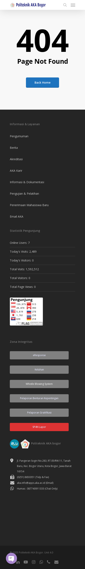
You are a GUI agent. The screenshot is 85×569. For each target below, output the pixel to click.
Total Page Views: (22, 287)
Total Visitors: (19, 278)
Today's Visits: (19, 251)
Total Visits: (18, 269)
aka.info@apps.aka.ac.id (31, 483)
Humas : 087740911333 (30, 488)
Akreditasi (16, 159)
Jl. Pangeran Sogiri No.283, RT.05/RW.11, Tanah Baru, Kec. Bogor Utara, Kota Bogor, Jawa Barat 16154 (44, 466)
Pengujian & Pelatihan (24, 193)
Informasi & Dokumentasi (27, 182)
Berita (14, 148)
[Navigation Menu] (73, 5)
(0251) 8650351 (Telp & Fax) (33, 477)
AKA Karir (16, 171)
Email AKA (16, 216)
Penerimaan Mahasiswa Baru (29, 205)
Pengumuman (19, 136)
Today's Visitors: (21, 260)
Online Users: (19, 243)
